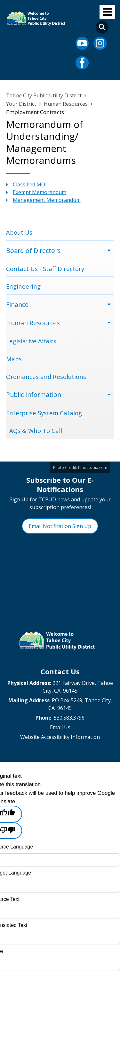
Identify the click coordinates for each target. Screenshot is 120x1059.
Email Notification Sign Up (60, 526)
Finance (17, 304)
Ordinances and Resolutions (46, 376)
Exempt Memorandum (39, 192)
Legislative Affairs (31, 341)
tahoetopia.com (92, 467)
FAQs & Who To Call (34, 430)
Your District (21, 103)
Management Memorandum (47, 199)
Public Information (33, 394)
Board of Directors (33, 250)
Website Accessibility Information (60, 736)
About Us (19, 232)
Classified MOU (31, 184)
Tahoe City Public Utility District (44, 95)
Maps (14, 359)
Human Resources (66, 103)
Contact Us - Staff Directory (45, 269)
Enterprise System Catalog (44, 413)
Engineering (23, 286)
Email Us (60, 727)
